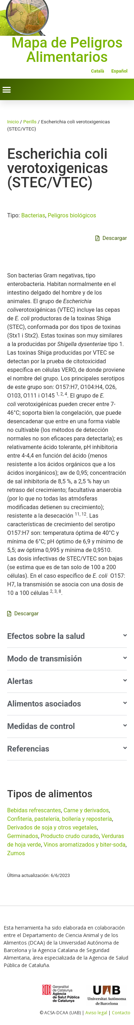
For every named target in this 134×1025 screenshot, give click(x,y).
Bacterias (33, 215)
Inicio (13, 121)
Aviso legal (96, 1013)
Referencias (28, 748)
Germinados (22, 836)
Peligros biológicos (72, 215)
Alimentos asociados (44, 703)
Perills (29, 121)
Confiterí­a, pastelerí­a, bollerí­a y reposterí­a (59, 818)
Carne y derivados (86, 810)
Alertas (20, 681)
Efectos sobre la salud (46, 636)
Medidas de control (41, 726)
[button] (7, 89)
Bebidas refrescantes (34, 810)
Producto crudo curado (70, 836)
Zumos (16, 853)
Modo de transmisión (44, 658)
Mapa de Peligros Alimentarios (67, 49)
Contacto (121, 1013)
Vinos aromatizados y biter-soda (84, 844)
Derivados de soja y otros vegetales (52, 827)
